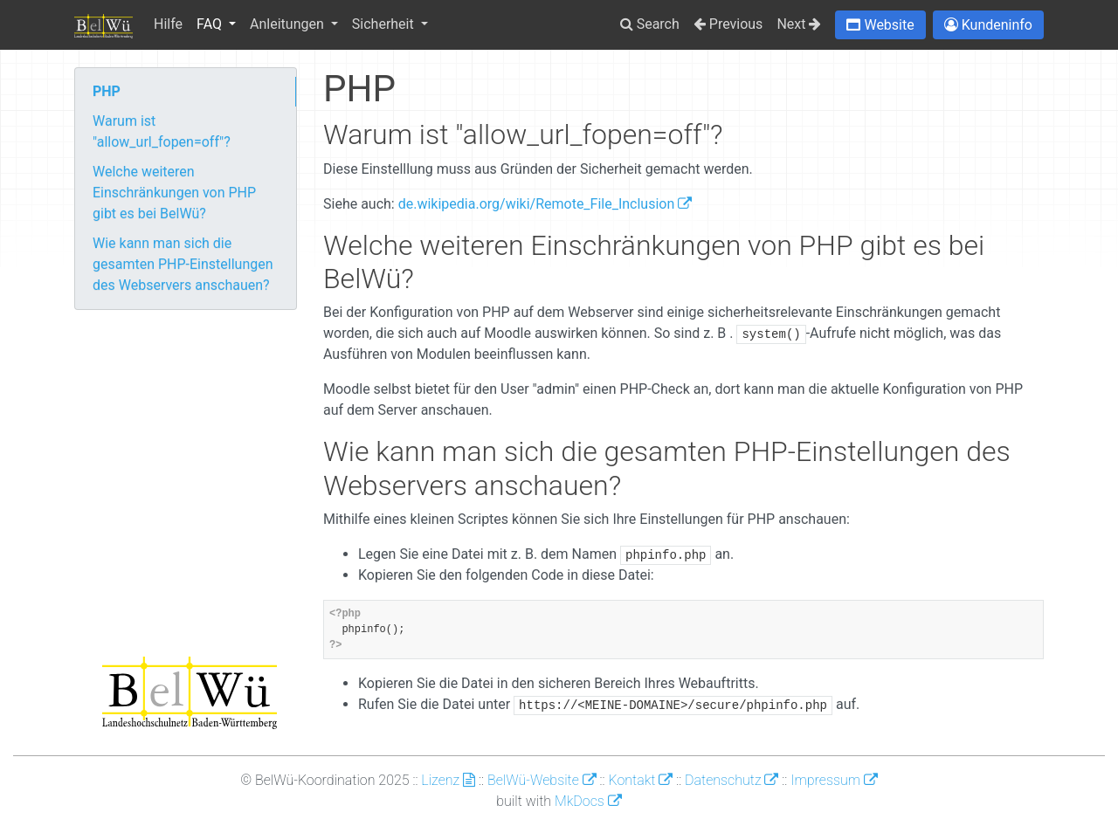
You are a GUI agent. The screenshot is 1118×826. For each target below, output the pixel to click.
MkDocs (588, 801)
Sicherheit (385, 24)
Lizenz (448, 780)
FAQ (211, 24)
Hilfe (168, 24)
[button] (880, 24)
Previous (728, 24)
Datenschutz (731, 780)
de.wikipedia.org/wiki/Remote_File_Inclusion (545, 204)
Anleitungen (289, 24)
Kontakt (640, 780)
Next (798, 24)
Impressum (834, 780)
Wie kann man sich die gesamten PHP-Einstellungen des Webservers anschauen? (183, 264)
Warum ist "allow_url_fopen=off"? (162, 131)
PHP (107, 91)
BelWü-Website (542, 780)
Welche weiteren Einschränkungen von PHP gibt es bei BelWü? (174, 192)
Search (650, 24)
